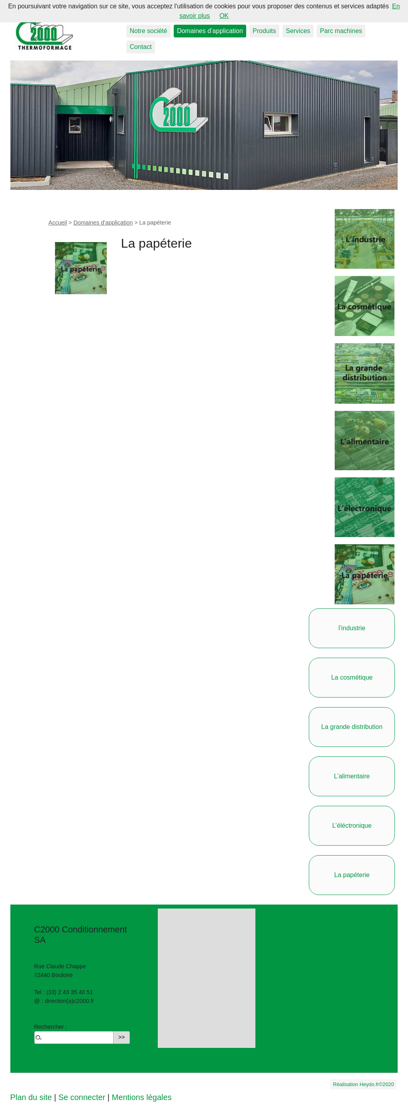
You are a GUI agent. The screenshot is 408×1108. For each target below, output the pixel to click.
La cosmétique (352, 677)
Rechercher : (50, 1027)
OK (224, 15)
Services (298, 30)
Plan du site (31, 1097)
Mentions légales (142, 1097)
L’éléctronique (352, 825)
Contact (140, 46)
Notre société (148, 30)
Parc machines (341, 30)
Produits (264, 30)
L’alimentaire (352, 776)
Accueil (58, 222)
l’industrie (351, 628)
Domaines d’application (210, 30)
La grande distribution (351, 726)
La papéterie (352, 875)
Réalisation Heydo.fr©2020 (363, 1084)
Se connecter (81, 1097)
